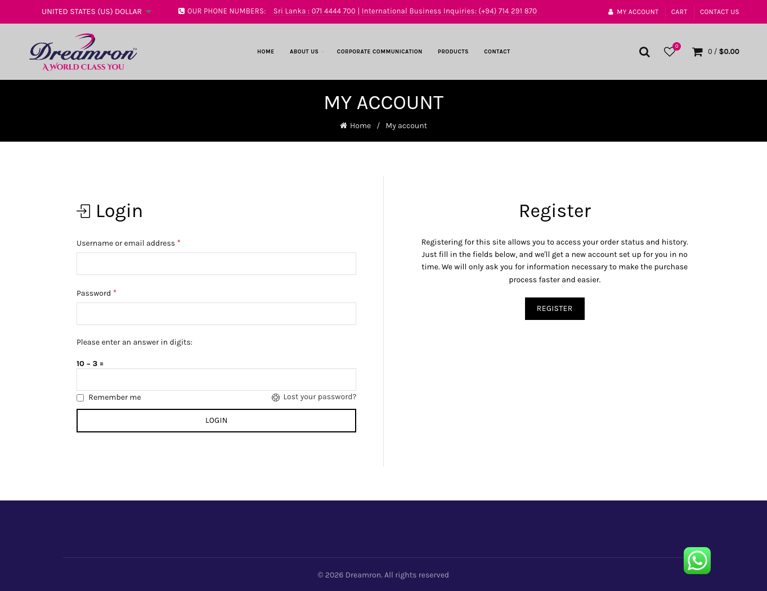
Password (97, 292)
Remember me (109, 396)
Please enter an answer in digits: (135, 341)
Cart (679, 12)
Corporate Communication (380, 51)
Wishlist (675, 47)
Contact (497, 51)
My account (633, 12)
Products (453, 51)
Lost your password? (311, 396)
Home (266, 51)
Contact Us (719, 12)
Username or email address (129, 242)
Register (555, 308)
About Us (304, 51)
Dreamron (363, 574)
